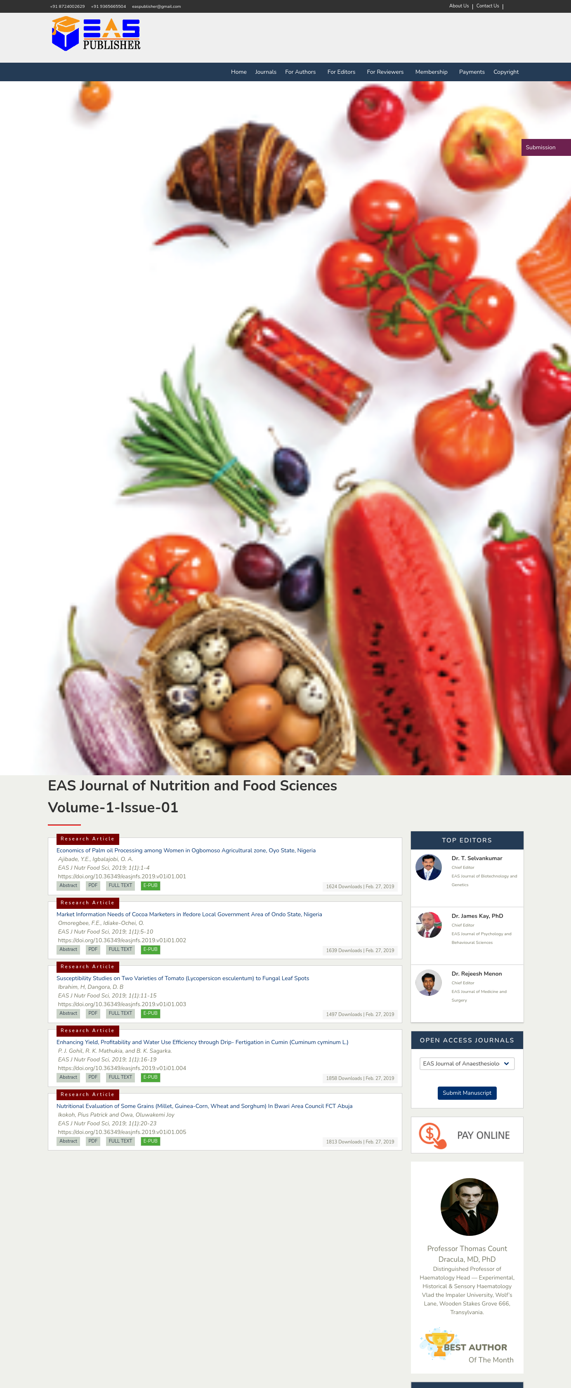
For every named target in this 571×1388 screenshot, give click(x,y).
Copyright (506, 72)
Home (239, 72)
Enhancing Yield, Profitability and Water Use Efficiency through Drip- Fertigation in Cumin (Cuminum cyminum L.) (203, 1042)
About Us (459, 6)
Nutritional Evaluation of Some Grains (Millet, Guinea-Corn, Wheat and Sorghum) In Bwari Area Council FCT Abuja (205, 1106)
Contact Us (488, 6)
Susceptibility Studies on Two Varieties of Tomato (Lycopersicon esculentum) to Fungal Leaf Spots (183, 978)
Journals (265, 72)
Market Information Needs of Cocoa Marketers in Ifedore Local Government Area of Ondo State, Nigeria (189, 914)
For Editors (343, 72)
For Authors (302, 72)
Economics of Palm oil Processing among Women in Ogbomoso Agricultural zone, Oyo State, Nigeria (186, 850)
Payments (472, 72)
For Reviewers (387, 72)
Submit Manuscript (467, 1093)
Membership (433, 72)
